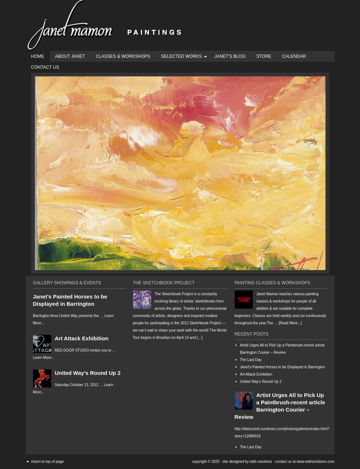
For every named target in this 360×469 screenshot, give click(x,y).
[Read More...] (290, 323)
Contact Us (45, 67)
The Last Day (251, 360)
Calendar (294, 56)
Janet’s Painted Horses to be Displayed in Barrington (282, 367)
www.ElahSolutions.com (316, 462)
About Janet (70, 56)
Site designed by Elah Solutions (247, 462)
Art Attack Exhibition (82, 338)
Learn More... (43, 358)
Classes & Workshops (123, 56)
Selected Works (181, 57)
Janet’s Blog (229, 56)
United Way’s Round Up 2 (88, 373)
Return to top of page (47, 462)
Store (263, 56)
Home (37, 56)
